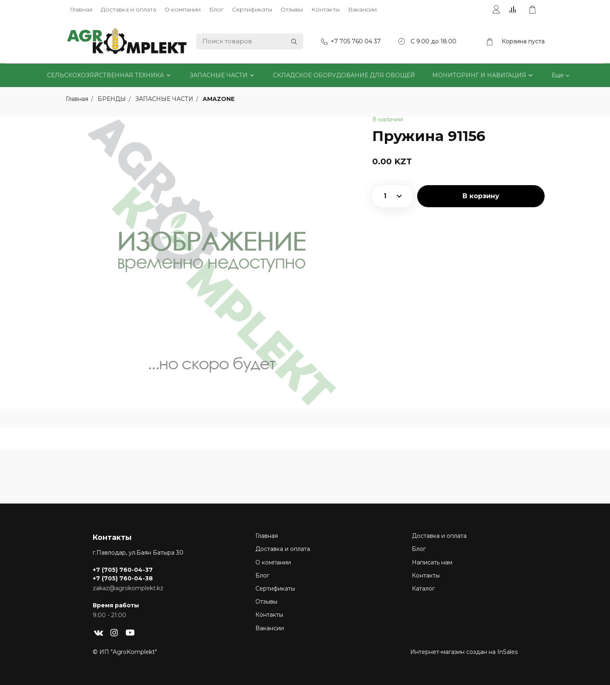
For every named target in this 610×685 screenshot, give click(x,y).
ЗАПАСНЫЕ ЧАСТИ (219, 75)
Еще (558, 75)
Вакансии (362, 9)
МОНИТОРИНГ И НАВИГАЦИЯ (479, 75)
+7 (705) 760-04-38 (123, 578)
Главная (81, 9)
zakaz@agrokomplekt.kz (128, 588)
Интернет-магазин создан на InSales (464, 652)
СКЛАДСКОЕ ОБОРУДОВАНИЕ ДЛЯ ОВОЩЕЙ (344, 75)
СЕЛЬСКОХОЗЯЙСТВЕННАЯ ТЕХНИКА (105, 75)
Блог (216, 9)
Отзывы (292, 9)
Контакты (325, 9)
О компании (183, 9)
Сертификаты (252, 9)
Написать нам (432, 562)
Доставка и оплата (128, 9)
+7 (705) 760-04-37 (123, 569)
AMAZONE (219, 99)
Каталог (423, 588)
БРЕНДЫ (112, 99)
